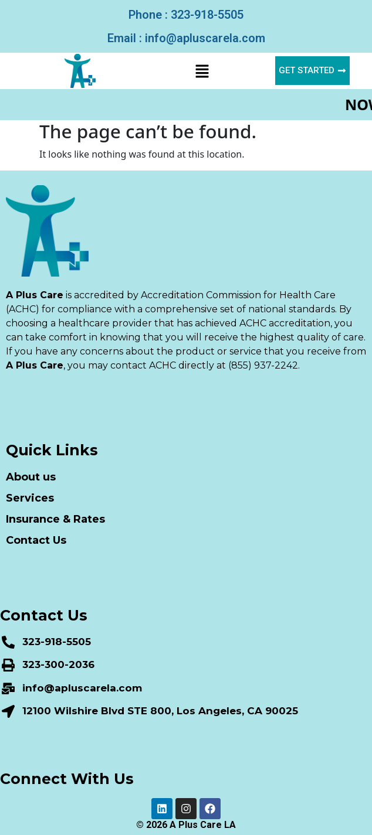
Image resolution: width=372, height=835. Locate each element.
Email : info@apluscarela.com (186, 38)
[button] (202, 71)
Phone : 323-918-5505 (186, 15)
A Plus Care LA (203, 824)
